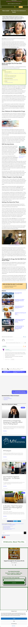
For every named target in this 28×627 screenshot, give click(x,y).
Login (24, 336)
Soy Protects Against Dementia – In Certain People (11, 478)
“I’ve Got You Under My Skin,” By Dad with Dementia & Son (19, 327)
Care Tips (11, 369)
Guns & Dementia (18, 292)
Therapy (19, 369)
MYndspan (7, 451)
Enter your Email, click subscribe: (11, 577)
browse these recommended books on (13, 524)
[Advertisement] (14, 383)
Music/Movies (15, 369)
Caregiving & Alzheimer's (8, 398)
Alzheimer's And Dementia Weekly (14, 1)
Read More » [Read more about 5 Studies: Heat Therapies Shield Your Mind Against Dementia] (5, 516)
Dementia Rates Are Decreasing (6, 372)
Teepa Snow (6, 399)
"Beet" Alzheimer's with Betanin (20, 372)
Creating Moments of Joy (8, 529)
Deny (14, 621)
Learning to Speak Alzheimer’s (8, 526)
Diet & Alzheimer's (7, 397)
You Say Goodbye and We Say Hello (9, 528)
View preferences (14, 623)
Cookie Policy (13, 625)
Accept (14, 618)
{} (18, 342)
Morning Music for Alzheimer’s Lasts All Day (11, 79)
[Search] (25, 533)
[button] (26, 611)
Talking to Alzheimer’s (7, 527)
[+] (19, 342)
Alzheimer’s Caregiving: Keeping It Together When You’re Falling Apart (12, 422)
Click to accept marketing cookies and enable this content (14, 55)
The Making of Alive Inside (9, 82)
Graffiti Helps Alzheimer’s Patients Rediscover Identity (20, 320)
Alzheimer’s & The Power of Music (10, 77)
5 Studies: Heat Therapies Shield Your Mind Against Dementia (13, 507)
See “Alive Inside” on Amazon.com (7, 127)
